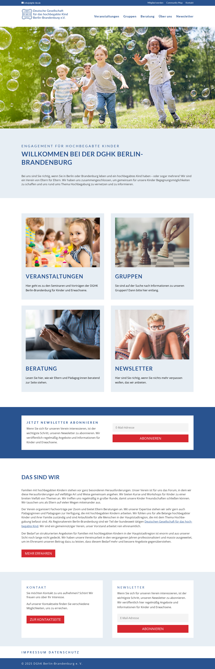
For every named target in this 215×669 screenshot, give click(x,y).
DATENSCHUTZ (64, 652)
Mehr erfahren (38, 553)
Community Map (174, 3)
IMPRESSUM (34, 652)
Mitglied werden (155, 3)
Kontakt (190, 3)
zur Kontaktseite (45, 619)
